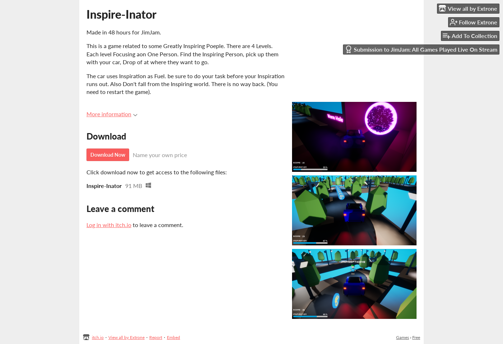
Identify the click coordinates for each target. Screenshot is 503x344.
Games (402, 337)
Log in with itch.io (108, 224)
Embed (173, 337)
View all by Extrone (126, 337)
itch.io (98, 337)
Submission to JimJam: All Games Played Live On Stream (421, 49)
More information (111, 113)
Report (155, 337)
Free (416, 337)
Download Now (107, 155)
